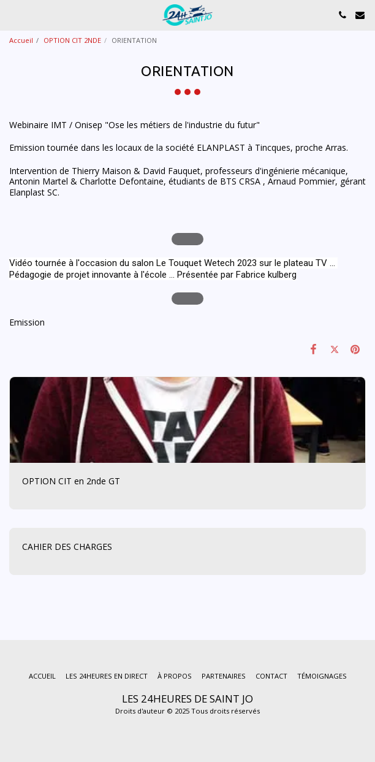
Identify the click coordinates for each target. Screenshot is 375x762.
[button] (13, 14)
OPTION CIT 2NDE (72, 40)
